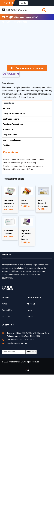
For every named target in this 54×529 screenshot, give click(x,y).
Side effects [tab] (8, 129)
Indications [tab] (8, 108)
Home (29, 310)
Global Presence (34, 297)
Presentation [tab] (8, 103)
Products (6, 316)
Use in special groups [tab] (12, 140)
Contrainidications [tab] (11, 119)
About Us (31, 304)
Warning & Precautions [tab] (13, 124)
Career (30, 316)
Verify (23, 3)
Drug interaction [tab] (10, 135)
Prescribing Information (27, 68)
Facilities (5, 297)
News (4, 304)
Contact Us (7, 310)
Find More (8, 209)
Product (6, 22)
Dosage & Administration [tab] (14, 114)
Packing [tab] (6, 145)
